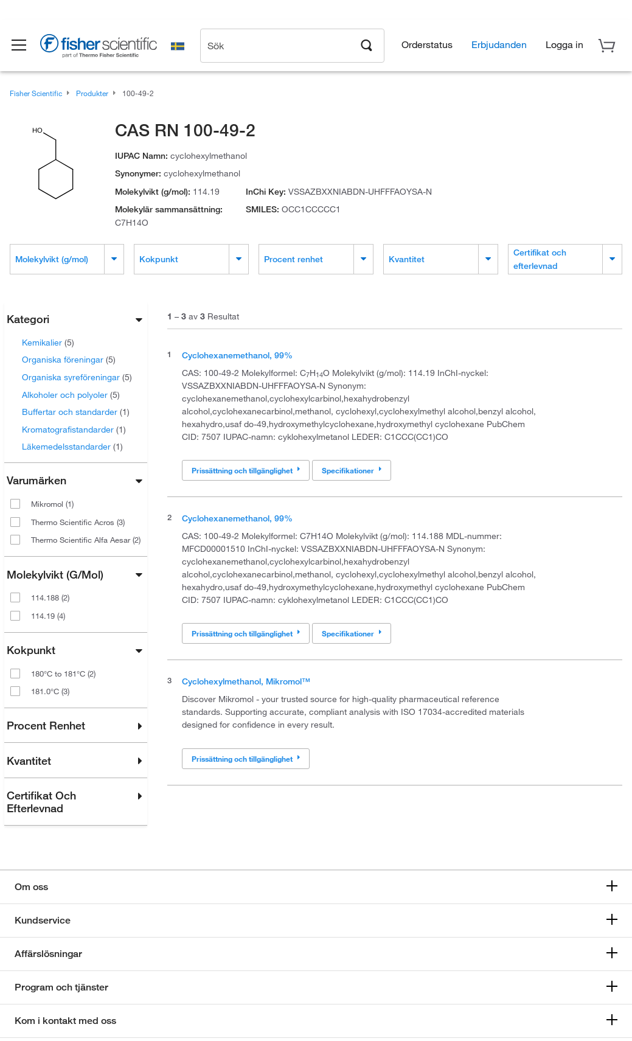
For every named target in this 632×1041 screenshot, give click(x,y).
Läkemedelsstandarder (72, 446)
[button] (25, 47)
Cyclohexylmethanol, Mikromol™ (246, 681)
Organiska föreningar (69, 359)
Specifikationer (351, 470)
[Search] (367, 46)
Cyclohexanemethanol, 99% (237, 355)
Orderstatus (427, 46)
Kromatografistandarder (74, 429)
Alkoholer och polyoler (71, 394)
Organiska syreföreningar (77, 377)
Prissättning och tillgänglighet (246, 470)
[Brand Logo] (106, 49)
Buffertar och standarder (76, 411)
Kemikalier (48, 342)
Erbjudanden (499, 46)
